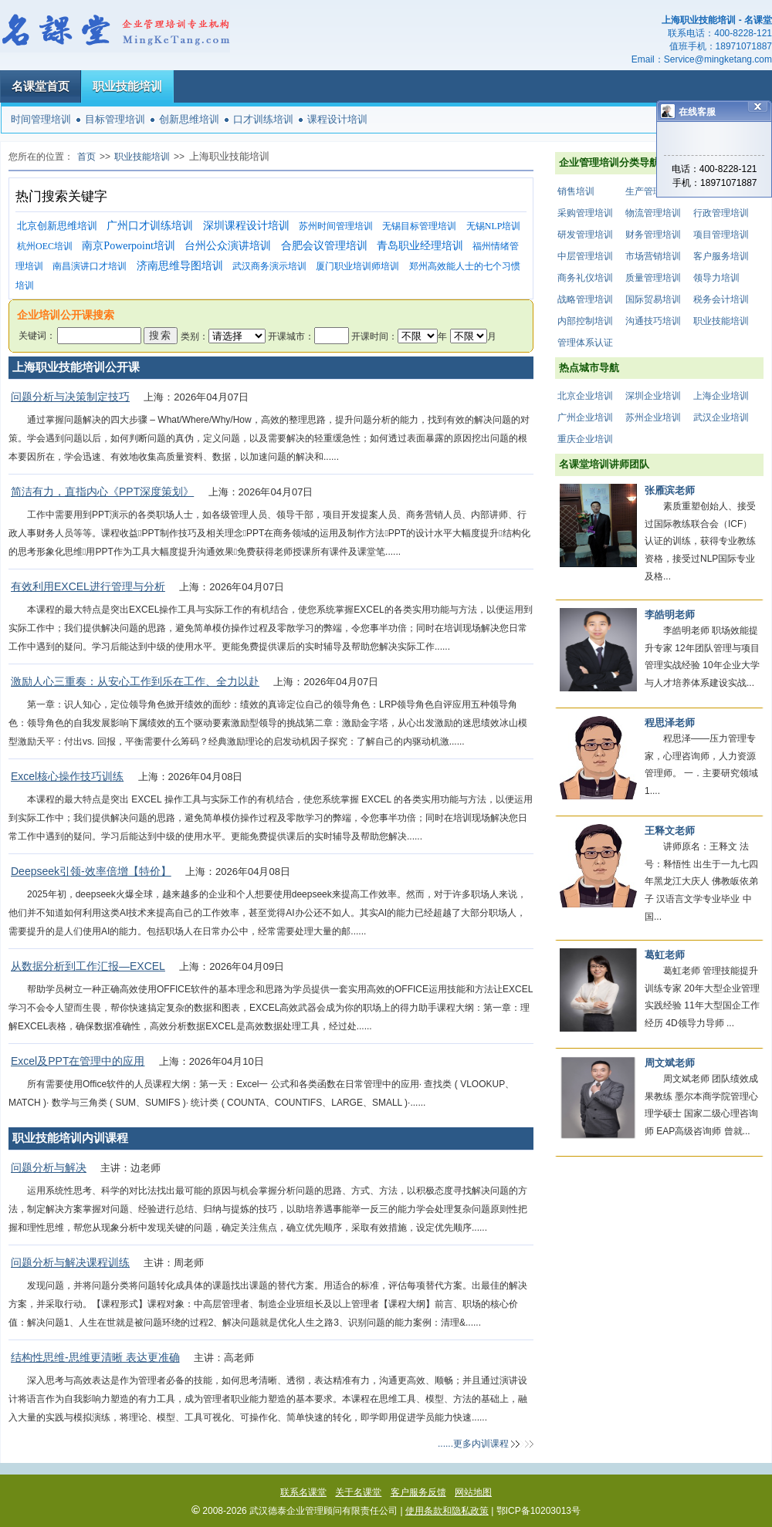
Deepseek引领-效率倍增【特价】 (91, 871)
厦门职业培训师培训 (357, 266)
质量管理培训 (653, 277)
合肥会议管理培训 (324, 246)
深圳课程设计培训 (246, 225)
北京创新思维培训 (57, 225)
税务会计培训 (721, 299)
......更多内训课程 (473, 1443)
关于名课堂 (358, 1492)
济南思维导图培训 (180, 266)
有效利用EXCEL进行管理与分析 (88, 586)
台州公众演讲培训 (228, 246)
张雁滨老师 (670, 490)
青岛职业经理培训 (420, 246)
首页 (86, 156)
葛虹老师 (665, 955)
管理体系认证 (585, 342)
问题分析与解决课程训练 (70, 1262)
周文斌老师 (670, 1063)
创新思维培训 (189, 119)
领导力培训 (716, 277)
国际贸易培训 (653, 299)
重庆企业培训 (585, 439)
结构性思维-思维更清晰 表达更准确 (95, 1357)
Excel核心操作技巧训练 (67, 776)
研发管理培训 (585, 234)
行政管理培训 (721, 213)
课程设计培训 (337, 119)
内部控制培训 (585, 321)
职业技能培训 (127, 86)
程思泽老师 (670, 722)
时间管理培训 (41, 119)
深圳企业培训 (653, 395)
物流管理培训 (653, 213)
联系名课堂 (303, 1492)
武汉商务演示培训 (269, 266)
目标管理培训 (115, 119)
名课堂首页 (40, 86)
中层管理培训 (585, 256)
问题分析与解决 (48, 1167)
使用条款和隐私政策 (447, 1510)
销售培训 (575, 191)
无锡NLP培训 (493, 226)
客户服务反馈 (418, 1492)
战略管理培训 (585, 299)
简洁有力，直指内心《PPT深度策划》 (102, 491)
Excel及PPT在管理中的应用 (77, 1061)
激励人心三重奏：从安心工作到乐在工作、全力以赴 (135, 681)
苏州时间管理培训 (336, 226)
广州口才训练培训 (150, 225)
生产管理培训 (653, 191)
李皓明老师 (670, 614)
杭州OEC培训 (45, 246)
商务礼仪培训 (585, 277)
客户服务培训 (721, 256)
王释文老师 (670, 830)
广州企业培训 (585, 417)
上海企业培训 (721, 395)
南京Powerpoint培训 (128, 246)
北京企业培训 (585, 395)
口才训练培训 (263, 119)
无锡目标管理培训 (419, 226)
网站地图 (473, 1492)
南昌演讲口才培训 (89, 266)
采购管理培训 (585, 213)
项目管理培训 (721, 234)
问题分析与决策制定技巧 (70, 396)
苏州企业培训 (653, 417)
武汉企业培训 (721, 417)
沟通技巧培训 (653, 321)
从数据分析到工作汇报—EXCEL (88, 966)
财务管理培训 (653, 234)
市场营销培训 (653, 256)
